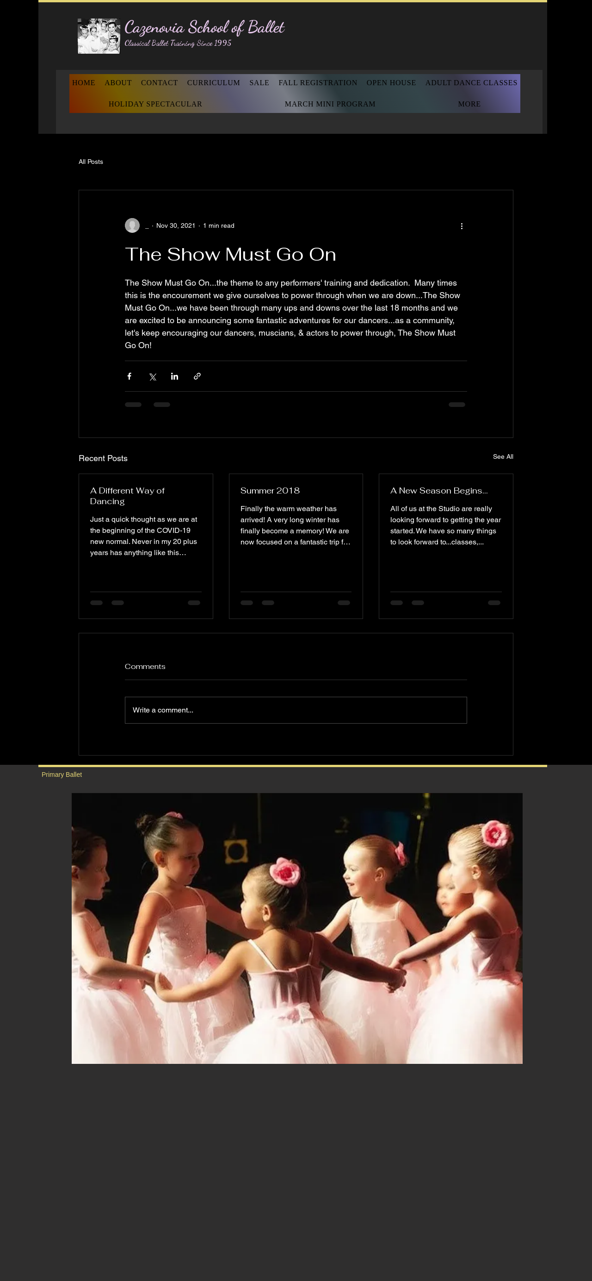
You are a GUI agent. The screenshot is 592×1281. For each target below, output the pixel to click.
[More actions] (461, 225)
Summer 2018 (270, 490)
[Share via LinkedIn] (174, 376)
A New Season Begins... (439, 490)
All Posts (91, 161)
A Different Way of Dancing (127, 495)
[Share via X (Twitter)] (152, 376)
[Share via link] (197, 376)
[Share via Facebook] (129, 376)
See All (503, 456)
